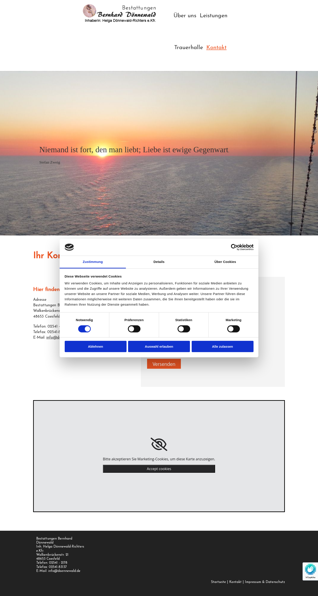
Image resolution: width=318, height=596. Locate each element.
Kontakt (216, 48)
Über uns (185, 16)
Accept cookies (159, 468)
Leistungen (213, 16)
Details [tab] (159, 262)
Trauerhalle (188, 48)
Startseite (218, 582)
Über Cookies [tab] (225, 262)
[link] (159, 444)
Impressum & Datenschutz (265, 582)
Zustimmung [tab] (93, 262)
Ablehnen (95, 346)
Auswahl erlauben (159, 346)
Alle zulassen (222, 346)
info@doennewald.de (64, 571)
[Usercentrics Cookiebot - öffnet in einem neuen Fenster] (234, 247)
